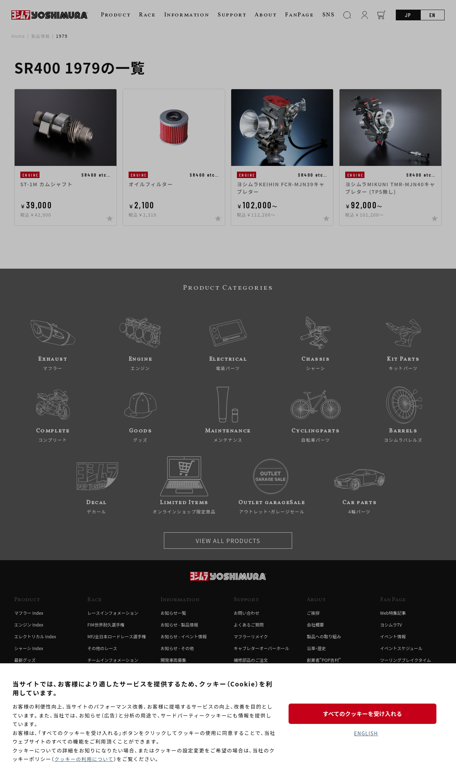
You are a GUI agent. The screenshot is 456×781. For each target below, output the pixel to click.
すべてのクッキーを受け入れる (365, 713)
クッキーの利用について (85, 759)
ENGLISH (366, 733)
